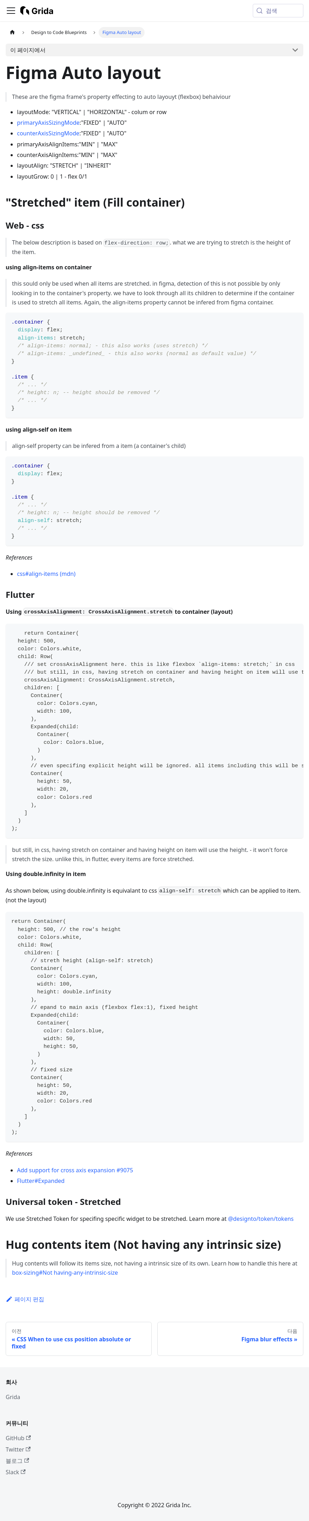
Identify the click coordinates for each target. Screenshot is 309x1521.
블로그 (17, 1461)
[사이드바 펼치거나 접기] (11, 10)
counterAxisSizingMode (48, 133)
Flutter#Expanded (41, 1181)
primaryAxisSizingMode (48, 123)
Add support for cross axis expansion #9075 (75, 1170)
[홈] (12, 32)
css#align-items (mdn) (46, 574)
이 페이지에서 (28, 50)
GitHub (18, 1438)
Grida (13, 1397)
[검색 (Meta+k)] (278, 10)
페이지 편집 (25, 1299)
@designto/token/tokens (261, 1219)
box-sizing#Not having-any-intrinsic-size (65, 1272)
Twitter (18, 1449)
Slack (15, 1472)
